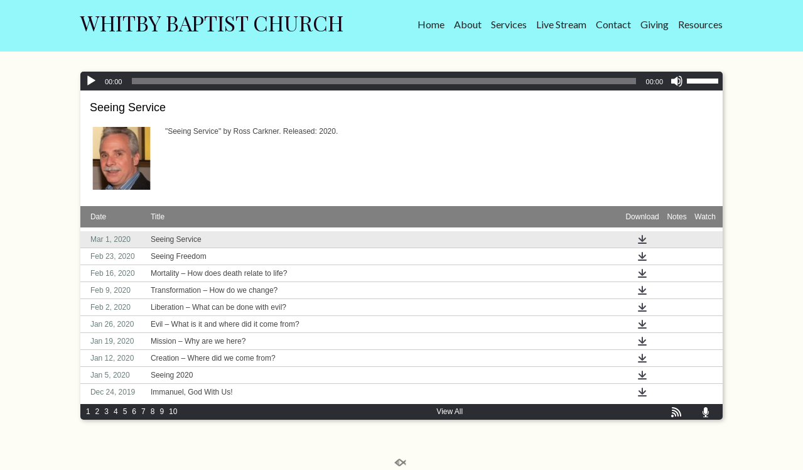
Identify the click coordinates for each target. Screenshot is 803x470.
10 (173, 411)
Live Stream (561, 24)
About (468, 24)
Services (509, 24)
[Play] (91, 81)
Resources (700, 24)
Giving (654, 24)
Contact (613, 24)
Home (431, 24)
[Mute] (677, 81)
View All (449, 411)
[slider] (383, 81)
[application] (401, 81)
